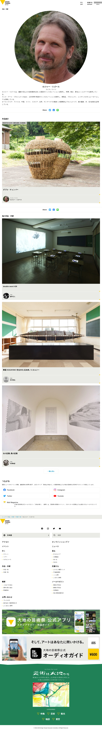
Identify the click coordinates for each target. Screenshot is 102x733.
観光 (63, 714)
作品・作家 (5, 9)
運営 (58, 719)
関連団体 (6, 590)
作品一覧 (6, 569)
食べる (55, 559)
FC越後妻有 (56, 572)
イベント (5, 546)
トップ (4, 517)
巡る (53, 551)
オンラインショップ (59, 542)
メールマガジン (58, 582)
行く (3, 551)
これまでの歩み (7, 585)
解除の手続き (57, 587)
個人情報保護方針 (58, 593)
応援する (55, 566)
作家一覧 (18, 517)
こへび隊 (56, 575)
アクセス (5, 542)
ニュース (55, 546)
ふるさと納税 (57, 577)
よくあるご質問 (7, 605)
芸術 (53, 714)
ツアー (5, 557)
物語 (48, 719)
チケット (6, 554)
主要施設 (56, 557)
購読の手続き (57, 585)
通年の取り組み (7, 587)
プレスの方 (6, 600)
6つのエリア (57, 554)
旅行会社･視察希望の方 (10, 603)
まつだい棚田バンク (59, 569)
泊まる (55, 562)
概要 (3, 582)
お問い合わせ (7, 597)
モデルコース (7, 559)
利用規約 (56, 590)
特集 (43, 714)
